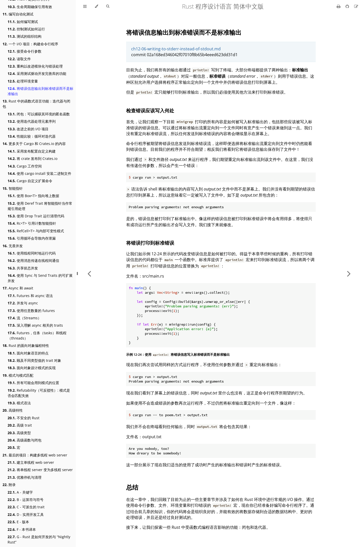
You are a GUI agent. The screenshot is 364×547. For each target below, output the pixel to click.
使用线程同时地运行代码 (32, 253)
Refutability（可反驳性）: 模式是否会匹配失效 (39, 393)
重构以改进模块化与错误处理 (35, 66)
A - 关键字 (20, 492)
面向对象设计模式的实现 (32, 367)
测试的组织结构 (24, 36)
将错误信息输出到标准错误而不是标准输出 (40, 91)
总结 (132, 487)
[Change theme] (96, 6)
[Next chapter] (348, 273)
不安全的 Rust (23, 417)
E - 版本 (18, 521)
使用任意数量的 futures (31, 310)
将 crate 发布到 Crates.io (32, 158)
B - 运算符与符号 (25, 499)
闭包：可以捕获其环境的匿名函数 (39, 114)
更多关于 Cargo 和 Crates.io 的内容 (34, 143)
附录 (9, 484)
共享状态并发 (23, 268)
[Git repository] (348, 6)
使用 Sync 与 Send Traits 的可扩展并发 (40, 278)
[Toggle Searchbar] (107, 6)
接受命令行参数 (24, 51)
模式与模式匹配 (18, 375)
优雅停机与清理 (24, 477)
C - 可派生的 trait (26, 506)
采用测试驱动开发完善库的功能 (37, 73)
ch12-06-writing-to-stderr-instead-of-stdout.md (176, 49)
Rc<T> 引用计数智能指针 (32, 223)
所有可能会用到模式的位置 (33, 382)
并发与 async (23, 303)
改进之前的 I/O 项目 (28, 129)
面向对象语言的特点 (28, 353)
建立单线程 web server (31, 462)
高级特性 (13, 410)
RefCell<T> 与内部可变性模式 (36, 230)
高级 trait (20, 425)
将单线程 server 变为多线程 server (40, 469)
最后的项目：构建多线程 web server (35, 455)
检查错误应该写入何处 (150, 110)
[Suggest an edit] (356, 6)
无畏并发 (13, 245)
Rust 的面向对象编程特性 (26, 345)
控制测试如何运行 (26, 29)
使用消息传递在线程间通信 (33, 260)
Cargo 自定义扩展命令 (30, 180)
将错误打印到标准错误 (150, 243)
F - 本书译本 (22, 529)
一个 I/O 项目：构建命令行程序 (30, 43)
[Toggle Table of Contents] (85, 6)
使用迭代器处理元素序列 (32, 121)
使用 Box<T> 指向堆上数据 (33, 195)
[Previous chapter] (89, 273)
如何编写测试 (23, 21)
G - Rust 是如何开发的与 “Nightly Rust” (39, 539)
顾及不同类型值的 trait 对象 (34, 360)
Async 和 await (18, 288)
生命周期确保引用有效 (30, 6)
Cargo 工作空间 (25, 166)
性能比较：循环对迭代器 (32, 136)
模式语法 (19, 403)
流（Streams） (24, 317)
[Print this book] (339, 6)
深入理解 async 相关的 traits (35, 325)
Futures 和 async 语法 (30, 295)
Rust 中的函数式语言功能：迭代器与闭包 (36, 104)
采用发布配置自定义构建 (32, 151)
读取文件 (19, 58)
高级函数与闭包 (24, 440)
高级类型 (19, 432)
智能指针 (13, 188)
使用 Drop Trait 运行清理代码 (36, 216)
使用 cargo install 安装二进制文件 (39, 173)
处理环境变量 (23, 81)
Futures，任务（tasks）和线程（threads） (37, 335)
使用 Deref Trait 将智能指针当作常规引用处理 (40, 206)
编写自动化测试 (18, 14)
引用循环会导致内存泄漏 (32, 238)
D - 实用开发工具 (26, 514)
